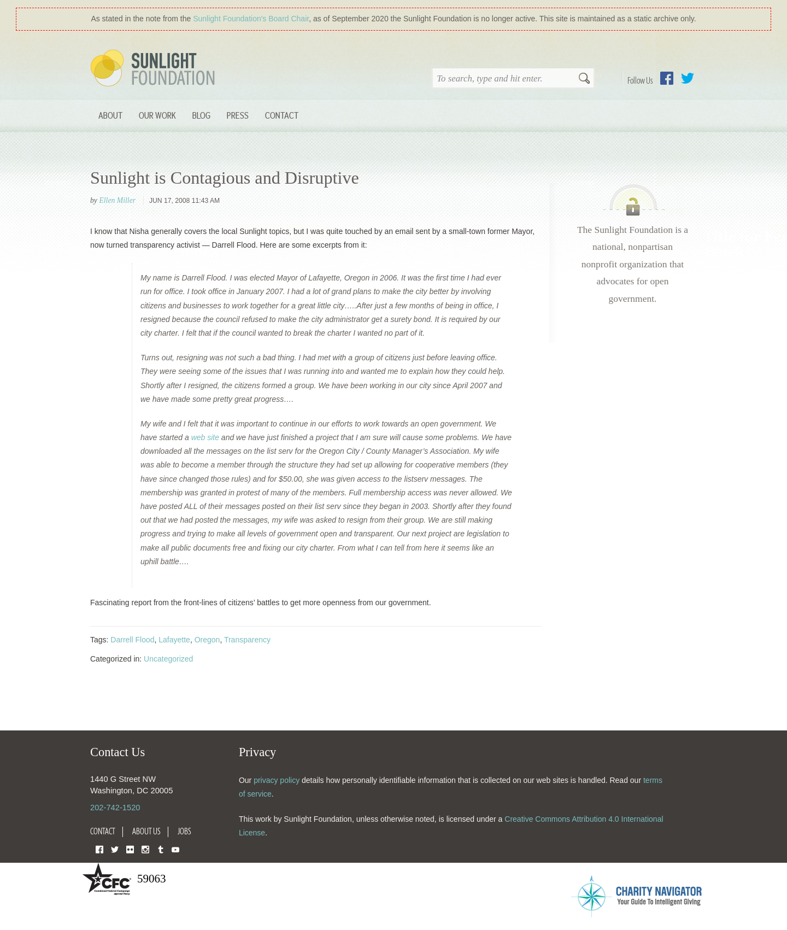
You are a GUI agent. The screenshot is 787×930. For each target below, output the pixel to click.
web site (205, 437)
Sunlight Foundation (154, 69)
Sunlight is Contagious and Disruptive (224, 178)
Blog (201, 115)
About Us (146, 831)
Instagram (145, 848)
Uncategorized (168, 658)
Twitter (687, 78)
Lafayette (174, 639)
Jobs (184, 831)
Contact (281, 115)
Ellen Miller (117, 200)
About (110, 115)
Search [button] (584, 79)
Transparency (247, 639)
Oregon (207, 639)
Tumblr (161, 848)
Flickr (130, 848)
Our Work (157, 115)
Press (238, 115)
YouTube (175, 848)
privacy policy (276, 780)
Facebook (666, 78)
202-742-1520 (115, 807)
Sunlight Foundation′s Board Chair (251, 18)
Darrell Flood (132, 639)
